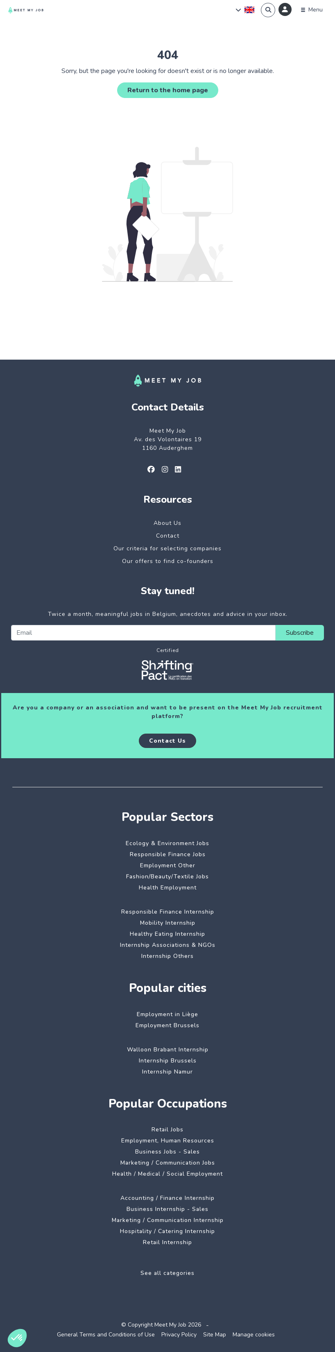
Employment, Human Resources (167, 1141)
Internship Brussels (168, 1061)
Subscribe (300, 632)
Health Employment (168, 887)
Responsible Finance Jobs (168, 854)
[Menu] (312, 9)
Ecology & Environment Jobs (167, 843)
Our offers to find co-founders (167, 561)
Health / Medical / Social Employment (167, 1174)
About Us (167, 523)
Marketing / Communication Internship (168, 1220)
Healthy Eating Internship (167, 934)
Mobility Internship (167, 923)
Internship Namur (167, 1072)
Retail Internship (167, 1242)
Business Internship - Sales (167, 1209)
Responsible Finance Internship (167, 912)
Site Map (214, 1334)
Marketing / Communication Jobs (167, 1163)
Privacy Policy (179, 1334)
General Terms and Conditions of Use (106, 1334)
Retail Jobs (167, 1129)
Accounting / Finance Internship (167, 1198)
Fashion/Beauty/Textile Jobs (167, 876)
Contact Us (167, 741)
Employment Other (167, 865)
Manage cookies (254, 1334)
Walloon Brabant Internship (167, 1049)
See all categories (167, 1273)
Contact (167, 536)
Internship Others (167, 956)
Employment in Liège (167, 1014)
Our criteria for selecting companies (167, 548)
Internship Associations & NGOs (167, 945)
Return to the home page (167, 90)
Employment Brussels (167, 1025)
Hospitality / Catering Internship (167, 1231)
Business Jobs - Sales (167, 1152)
